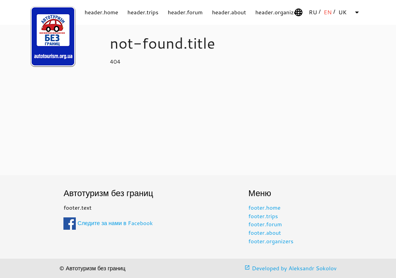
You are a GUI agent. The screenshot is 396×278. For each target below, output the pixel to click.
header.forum (185, 12)
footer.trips (263, 216)
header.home (101, 12)
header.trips (143, 12)
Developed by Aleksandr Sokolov (290, 268)
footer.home (264, 207)
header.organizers (278, 12)
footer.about (264, 233)
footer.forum (265, 224)
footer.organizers (270, 241)
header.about (229, 12)
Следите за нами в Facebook (108, 223)
